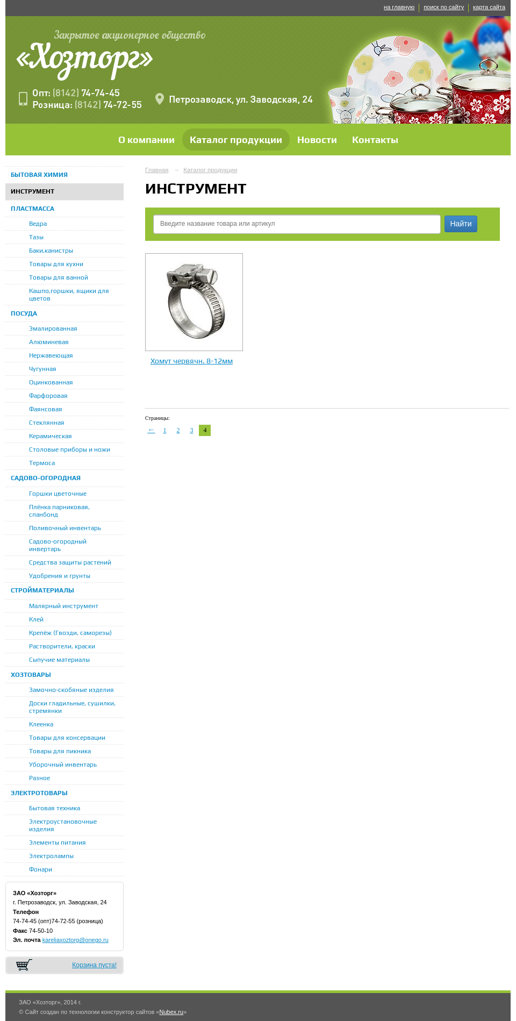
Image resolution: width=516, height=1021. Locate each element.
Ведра (38, 223)
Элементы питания (57, 842)
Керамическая (50, 436)
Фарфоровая (48, 395)
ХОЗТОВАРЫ (31, 675)
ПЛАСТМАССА (32, 208)
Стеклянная (46, 422)
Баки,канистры (51, 250)
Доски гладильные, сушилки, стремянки (72, 707)
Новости (317, 139)
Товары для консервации (67, 737)
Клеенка (41, 724)
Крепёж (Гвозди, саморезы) (70, 633)
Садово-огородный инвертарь (58, 545)
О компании (146, 139)
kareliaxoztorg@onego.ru (75, 940)
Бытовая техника (54, 808)
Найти (461, 223)
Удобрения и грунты (59, 576)
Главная (157, 170)
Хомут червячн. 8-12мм (191, 360)
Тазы (36, 237)
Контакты (375, 139)
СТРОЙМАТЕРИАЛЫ (42, 590)
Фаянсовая (45, 409)
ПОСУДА (24, 313)
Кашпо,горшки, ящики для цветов (69, 294)
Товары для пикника (60, 751)
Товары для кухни (56, 264)
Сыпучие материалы (59, 659)
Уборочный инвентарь (63, 764)
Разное (39, 778)
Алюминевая (49, 342)
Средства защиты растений (70, 562)
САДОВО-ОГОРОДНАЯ (46, 478)
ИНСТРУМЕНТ (32, 191)
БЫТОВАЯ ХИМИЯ (39, 175)
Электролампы (51, 856)
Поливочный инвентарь (65, 528)
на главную (399, 7)
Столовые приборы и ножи (69, 449)
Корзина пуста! (94, 965)
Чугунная (42, 369)
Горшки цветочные (58, 493)
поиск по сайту (444, 7)
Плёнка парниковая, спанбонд (59, 510)
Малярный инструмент (63, 606)
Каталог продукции (236, 139)
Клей (36, 619)
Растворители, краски (62, 646)
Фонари (40, 869)
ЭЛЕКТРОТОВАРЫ (39, 793)
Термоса (42, 463)
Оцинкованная (51, 382)
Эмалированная (53, 328)
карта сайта (489, 7)
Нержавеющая (51, 355)
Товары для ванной (58, 277)
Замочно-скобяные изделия (71, 690)
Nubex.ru (171, 1012)
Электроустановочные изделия (63, 825)
